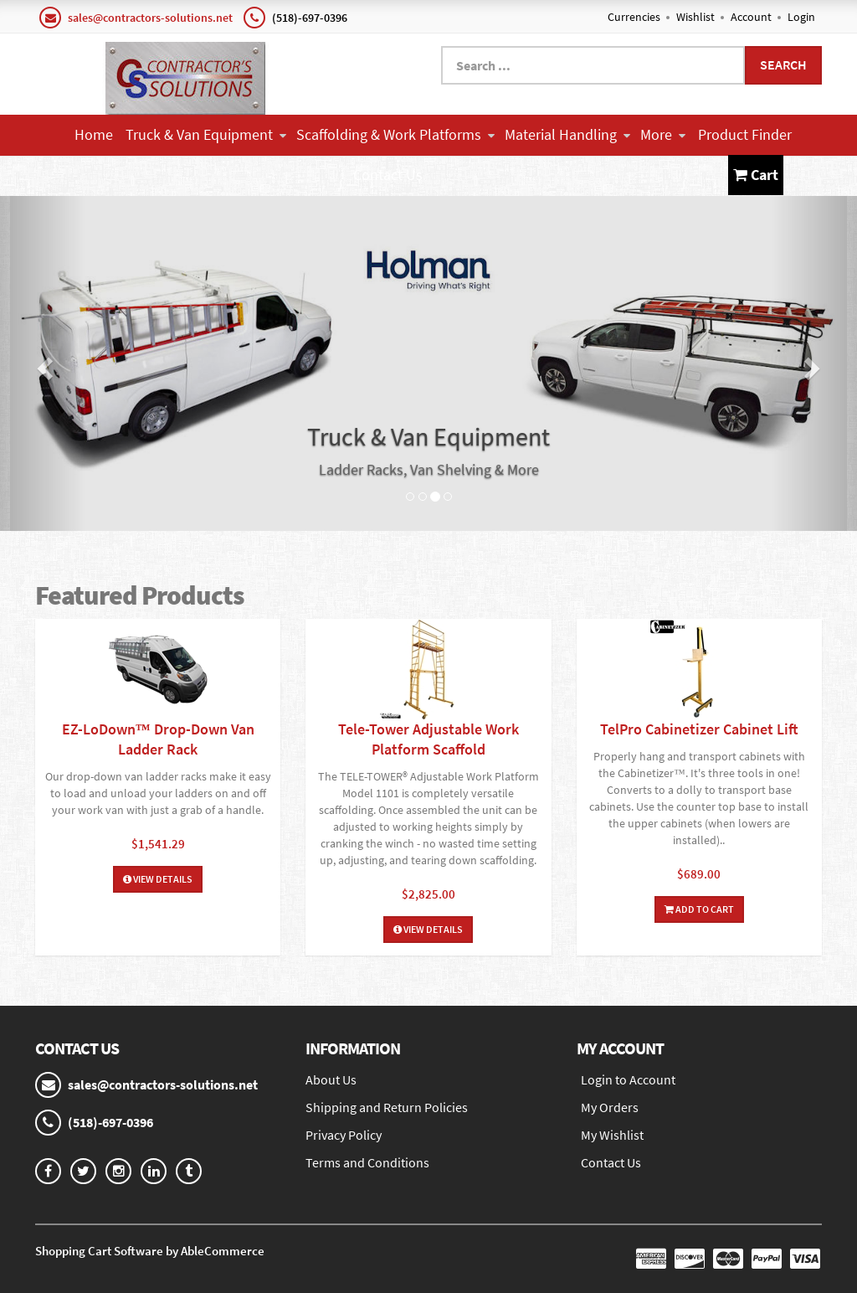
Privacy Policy (343, 1134)
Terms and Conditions (367, 1162)
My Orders (610, 1107)
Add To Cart (699, 909)
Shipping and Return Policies (386, 1107)
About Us (331, 1079)
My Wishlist (612, 1134)
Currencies (634, 16)
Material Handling (567, 134)
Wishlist (695, 16)
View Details (157, 879)
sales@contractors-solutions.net (150, 17)
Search (783, 64)
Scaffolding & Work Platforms (395, 134)
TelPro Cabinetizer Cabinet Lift (699, 729)
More (662, 134)
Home (93, 134)
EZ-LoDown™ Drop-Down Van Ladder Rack (158, 739)
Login (801, 16)
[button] (42, 363)
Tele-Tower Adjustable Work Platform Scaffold (428, 739)
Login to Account (628, 1079)
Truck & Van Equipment (206, 134)
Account (751, 16)
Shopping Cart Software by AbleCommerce (149, 1251)
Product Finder (745, 134)
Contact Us (388, 174)
